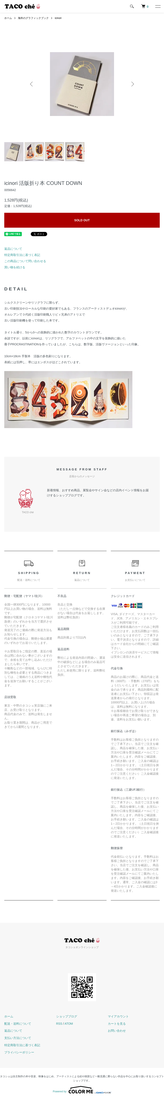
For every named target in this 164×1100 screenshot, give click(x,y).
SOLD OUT (82, 220)
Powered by (82, 1090)
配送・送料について (17, 1023)
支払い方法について (17, 1038)
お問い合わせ (117, 1030)
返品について (13, 248)
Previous (32, 84)
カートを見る (117, 1023)
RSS (59, 1023)
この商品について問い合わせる (25, 261)
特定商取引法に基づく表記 (22, 255)
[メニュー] (157, 6)
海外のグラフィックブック (33, 18)
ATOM (68, 1023)
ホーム (8, 18)
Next (132, 84)
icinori (58, 18)
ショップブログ (66, 1016)
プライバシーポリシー (19, 1052)
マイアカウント (118, 1016)
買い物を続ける (14, 267)
